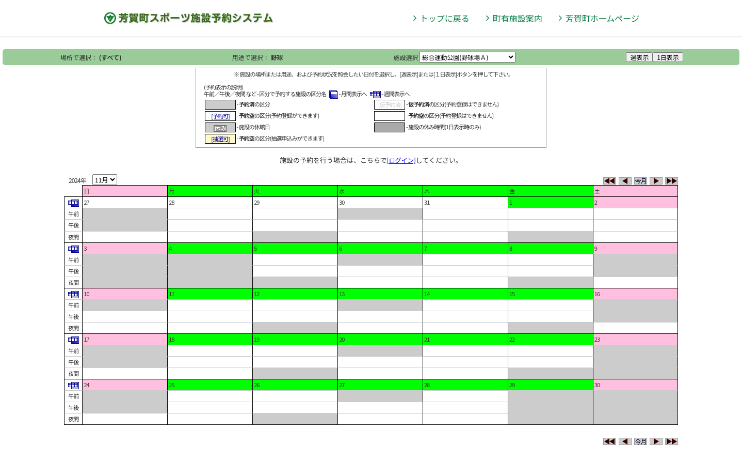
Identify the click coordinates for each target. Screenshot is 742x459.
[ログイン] (401, 160)
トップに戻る (445, 18)
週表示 (639, 57)
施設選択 (406, 57)
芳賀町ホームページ (602, 18)
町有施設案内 (517, 18)
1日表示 (668, 57)
